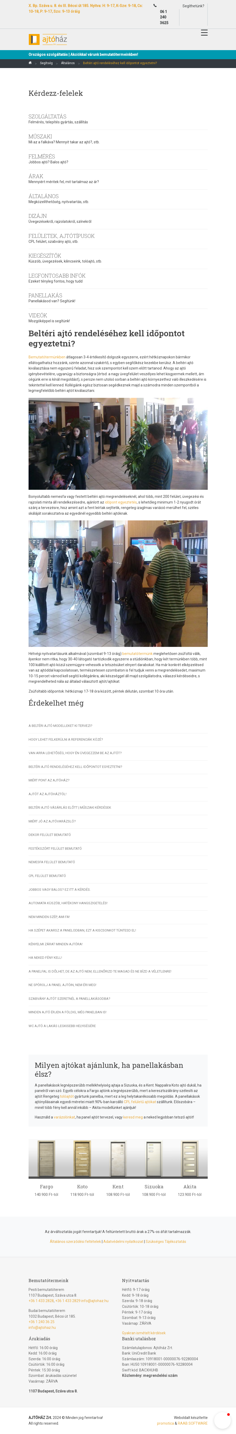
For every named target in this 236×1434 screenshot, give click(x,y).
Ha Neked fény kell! (45, 958)
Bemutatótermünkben (47, 357)
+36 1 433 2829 (67, 1301)
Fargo (46, 1186)
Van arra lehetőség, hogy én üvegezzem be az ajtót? (75, 753)
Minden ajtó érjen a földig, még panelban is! (67, 1012)
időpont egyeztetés (121, 502)
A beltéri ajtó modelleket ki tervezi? (60, 726)
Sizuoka (154, 1186)
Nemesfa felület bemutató (52, 862)
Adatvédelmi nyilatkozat (123, 1241)
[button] (222, 1420)
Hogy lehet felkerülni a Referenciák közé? (66, 739)
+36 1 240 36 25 (42, 1322)
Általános (68, 63)
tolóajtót (67, 1096)
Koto (82, 1186)
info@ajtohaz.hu (95, 1301)
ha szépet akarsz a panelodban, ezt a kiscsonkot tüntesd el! (82, 930)
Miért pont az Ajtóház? (49, 780)
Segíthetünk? (193, 6)
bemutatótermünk (137, 654)
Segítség (46, 63)
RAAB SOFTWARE (193, 1423)
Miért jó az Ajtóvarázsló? (52, 821)
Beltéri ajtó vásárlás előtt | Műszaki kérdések (70, 807)
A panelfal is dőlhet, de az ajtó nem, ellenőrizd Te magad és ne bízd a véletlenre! (100, 971)
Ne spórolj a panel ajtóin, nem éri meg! (62, 985)
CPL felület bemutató (47, 876)
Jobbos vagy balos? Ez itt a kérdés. (60, 890)
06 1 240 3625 (164, 17)
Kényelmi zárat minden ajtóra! (56, 944)
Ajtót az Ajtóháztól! (47, 794)
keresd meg (133, 1117)
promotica (165, 1423)
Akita (189, 1186)
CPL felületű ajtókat (140, 1102)
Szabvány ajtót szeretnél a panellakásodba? (69, 999)
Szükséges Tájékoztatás (166, 1241)
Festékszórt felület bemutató (55, 848)
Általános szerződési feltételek (75, 1241)
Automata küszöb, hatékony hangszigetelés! (68, 903)
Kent (118, 1186)
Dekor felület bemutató (50, 835)
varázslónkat (64, 1117)
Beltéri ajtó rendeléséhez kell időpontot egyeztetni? (75, 767)
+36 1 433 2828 (41, 1301)
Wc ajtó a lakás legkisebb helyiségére (62, 1026)
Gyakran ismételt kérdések (144, 1333)
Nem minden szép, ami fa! (49, 917)
